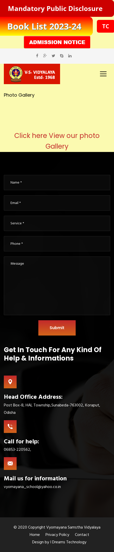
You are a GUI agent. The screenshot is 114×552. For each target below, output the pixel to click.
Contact (82, 534)
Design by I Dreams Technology (59, 542)
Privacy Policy (57, 534)
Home (35, 534)
